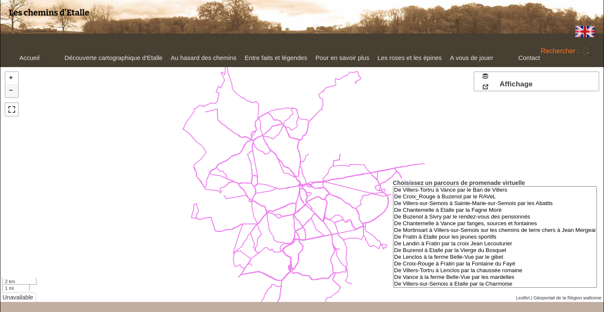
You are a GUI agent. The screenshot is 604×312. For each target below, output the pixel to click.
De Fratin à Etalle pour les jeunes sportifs (494, 237)
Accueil (29, 57)
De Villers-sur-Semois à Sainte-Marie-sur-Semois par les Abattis (494, 203)
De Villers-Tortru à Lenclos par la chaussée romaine (494, 270)
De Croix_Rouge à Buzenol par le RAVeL (494, 196)
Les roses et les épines (408, 59)
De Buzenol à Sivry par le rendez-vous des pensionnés (494, 216)
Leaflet (523, 297)
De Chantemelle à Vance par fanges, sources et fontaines (494, 223)
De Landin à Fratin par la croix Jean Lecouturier (494, 243)
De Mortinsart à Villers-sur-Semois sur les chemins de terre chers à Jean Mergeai (494, 230)
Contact (529, 57)
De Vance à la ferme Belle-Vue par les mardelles (494, 277)
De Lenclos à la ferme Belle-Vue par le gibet (494, 257)
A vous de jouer (470, 59)
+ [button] (11, 78)
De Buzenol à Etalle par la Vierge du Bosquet (494, 250)
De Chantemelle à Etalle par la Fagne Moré (494, 210)
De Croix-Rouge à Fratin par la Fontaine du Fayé (494, 263)
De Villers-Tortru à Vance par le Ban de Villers (494, 190)
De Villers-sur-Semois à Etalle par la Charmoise (494, 284)
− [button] (11, 91)
